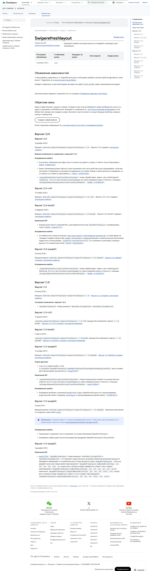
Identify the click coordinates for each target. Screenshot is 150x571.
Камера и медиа (55, 536)
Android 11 (93, 540)
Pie (91, 546)
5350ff (41, 165)
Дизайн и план (43, 2)
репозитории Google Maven (65, 80)
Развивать (59, 2)
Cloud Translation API (101, 23)
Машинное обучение (57, 530)
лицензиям (73, 486)
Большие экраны (75, 528)
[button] (13, 30)
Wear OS (73, 532)
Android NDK (114, 545)
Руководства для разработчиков (116, 534)
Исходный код (36, 538)
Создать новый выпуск (47, 120)
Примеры (32, 13)
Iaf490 (68, 243)
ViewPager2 (70, 395)
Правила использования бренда (68, 564)
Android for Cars (75, 538)
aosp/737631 (43, 456)
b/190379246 (83, 174)
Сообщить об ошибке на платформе (138, 527)
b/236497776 (56, 227)
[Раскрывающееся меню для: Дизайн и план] (50, 2)
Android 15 (94, 526)
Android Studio (133, 2)
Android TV (74, 542)
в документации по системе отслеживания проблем (82, 125)
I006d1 (47, 227)
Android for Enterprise (38, 532)
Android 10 (94, 543)
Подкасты (34, 548)
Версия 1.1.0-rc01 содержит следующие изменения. (62, 324)
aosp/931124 (73, 371)
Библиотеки (72, 30)
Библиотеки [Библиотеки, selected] (46, 13)
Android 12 (94, 536)
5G (51, 543)
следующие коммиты (43, 199)
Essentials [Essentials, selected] (25, 2)
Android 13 (93, 533)
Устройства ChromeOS (78, 535)
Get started (8, 8)
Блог (32, 545)
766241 (74, 174)
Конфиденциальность (57, 540)
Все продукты (107, 557)
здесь (58, 412)
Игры (52, 526)
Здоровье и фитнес (56, 533)
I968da (90, 182)
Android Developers (41, 30)
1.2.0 (56, 63)
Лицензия (51, 564)
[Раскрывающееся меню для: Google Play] (83, 2)
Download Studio (116, 542)
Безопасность (35, 535)
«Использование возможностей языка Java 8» (81, 422)
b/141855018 (98, 182)
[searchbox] (14, 20)
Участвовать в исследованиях (135, 540)
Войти (145, 2)
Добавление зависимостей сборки (93, 94)
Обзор (4, 13)
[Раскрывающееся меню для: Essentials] (32, 2)
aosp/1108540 (93, 384)
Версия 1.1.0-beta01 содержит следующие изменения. (64, 341)
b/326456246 (78, 243)
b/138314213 (112, 395)
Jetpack (20, 8)
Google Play (75, 2)
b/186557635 (50, 165)
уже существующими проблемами (101, 109)
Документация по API (117, 538)
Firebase (76, 557)
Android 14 (94, 530)
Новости (33, 542)
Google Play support (136, 536)
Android (33, 528)
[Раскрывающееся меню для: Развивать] (66, 2)
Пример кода (119, 37)
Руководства (18, 13)
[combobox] (97, 2)
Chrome (66, 557)
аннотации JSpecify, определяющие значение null (86, 236)
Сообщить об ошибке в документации (138, 532)
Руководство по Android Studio (118, 529)
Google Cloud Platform (90, 557)
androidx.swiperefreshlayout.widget (47, 45)
